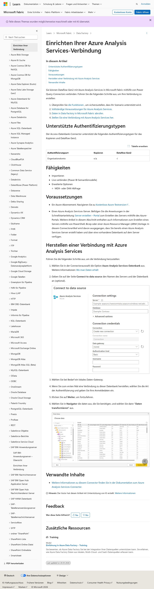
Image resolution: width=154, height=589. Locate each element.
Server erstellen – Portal (87, 215)
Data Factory (82, 33)
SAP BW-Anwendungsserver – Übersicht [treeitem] (22, 456)
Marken (22, 587)
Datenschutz (76, 582)
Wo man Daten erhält (87, 269)
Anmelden (145, 3)
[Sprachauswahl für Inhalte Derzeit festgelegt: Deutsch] (9, 575)
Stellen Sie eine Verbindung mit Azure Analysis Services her (82, 117)
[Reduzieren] (37, 31)
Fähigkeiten (53, 70)
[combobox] (21, 37)
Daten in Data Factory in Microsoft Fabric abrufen (77, 113)
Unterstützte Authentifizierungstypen (65, 66)
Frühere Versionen (35, 582)
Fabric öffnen (142, 12)
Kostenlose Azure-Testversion (111, 204)
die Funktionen (76, 104)
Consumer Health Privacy (99, 582)
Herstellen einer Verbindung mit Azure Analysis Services (74, 78)
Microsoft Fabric (64, 33)
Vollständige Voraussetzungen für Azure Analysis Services (82, 109)
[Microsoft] (6, 4)
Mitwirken (61, 582)
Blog (49, 582)
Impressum (7, 587)
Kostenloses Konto (123, 12)
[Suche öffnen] (137, 4)
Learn (49, 33)
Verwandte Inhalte (56, 82)
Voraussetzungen (56, 74)
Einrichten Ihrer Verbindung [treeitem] (20, 47)
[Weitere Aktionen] (146, 33)
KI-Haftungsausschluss (12, 582)
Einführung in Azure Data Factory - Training (66, 545)
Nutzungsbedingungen (126, 582)
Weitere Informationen (125, 493)
